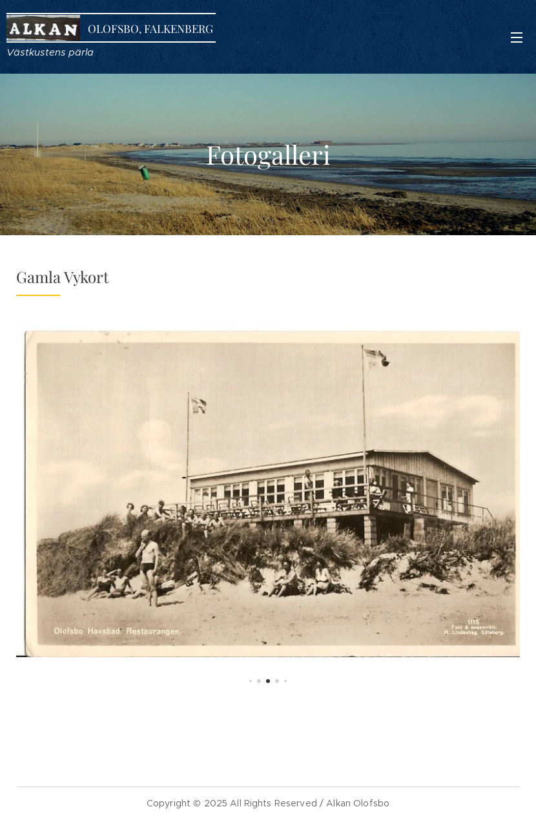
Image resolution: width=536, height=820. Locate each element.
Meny (516, 37)
